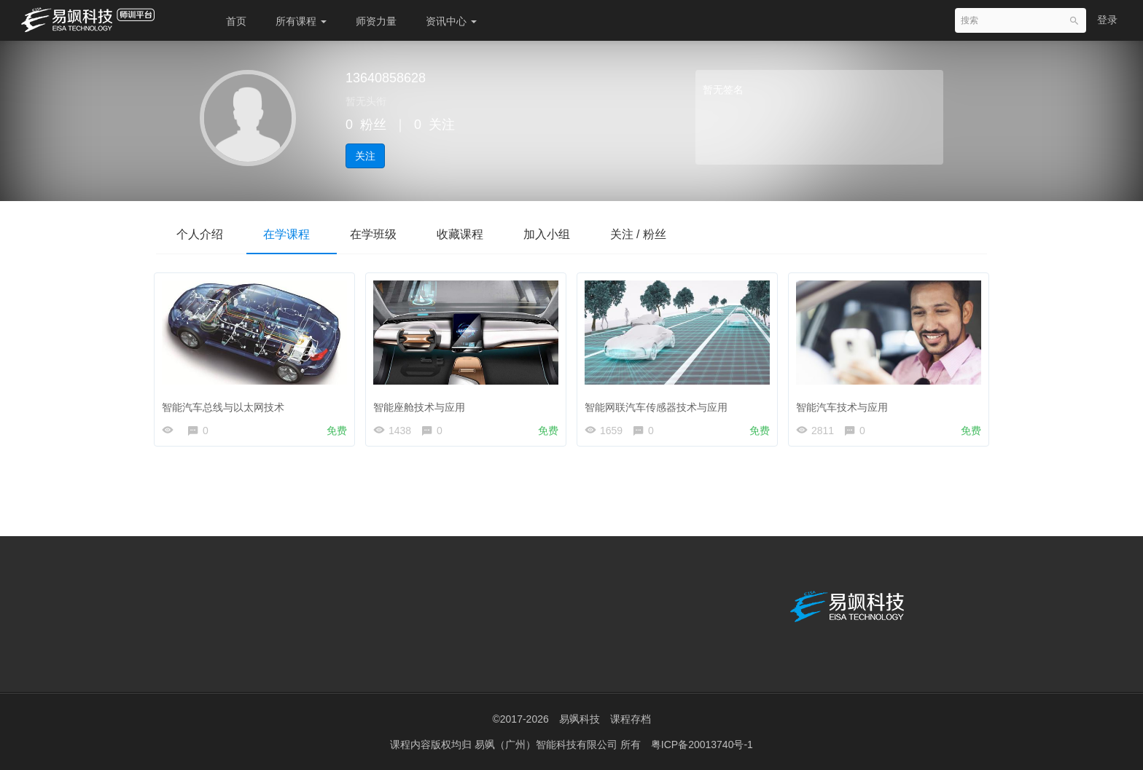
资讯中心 (451, 21)
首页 (236, 21)
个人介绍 (201, 234)
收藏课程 (472, 234)
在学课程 (291, 234)
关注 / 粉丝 (658, 234)
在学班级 (382, 234)
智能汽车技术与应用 (846, 403)
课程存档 (630, 719)
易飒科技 (579, 719)
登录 (1107, 19)
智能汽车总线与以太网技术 (226, 403)
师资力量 (376, 21)
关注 (365, 156)
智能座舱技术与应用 (423, 403)
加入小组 (562, 234)
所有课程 (301, 21)
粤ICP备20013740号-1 (702, 744)
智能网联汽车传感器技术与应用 (659, 403)
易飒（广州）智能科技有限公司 (547, 744)
